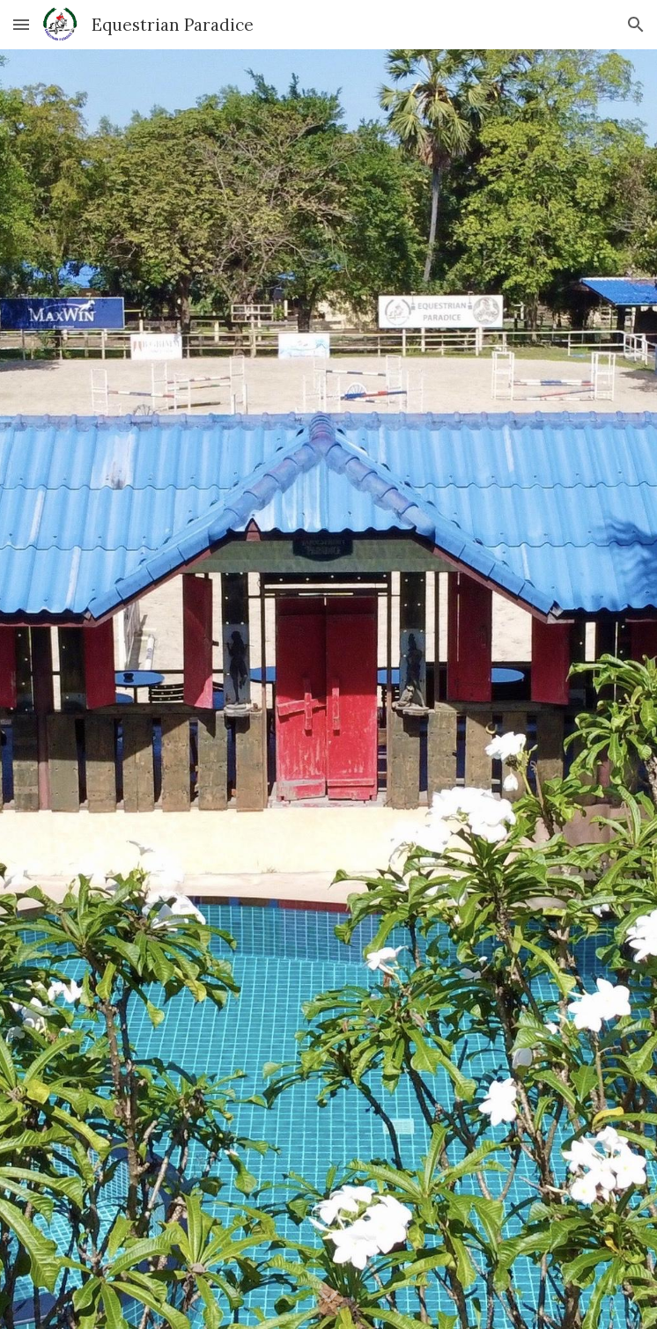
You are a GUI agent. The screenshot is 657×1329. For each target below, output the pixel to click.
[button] (21, 24)
